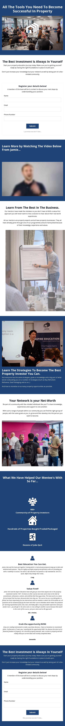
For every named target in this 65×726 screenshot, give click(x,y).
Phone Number (9, 115)
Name (6, 96)
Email (6, 105)
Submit (32, 126)
